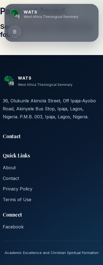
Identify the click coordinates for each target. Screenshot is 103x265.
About (9, 167)
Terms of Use (17, 199)
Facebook (13, 227)
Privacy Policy (17, 189)
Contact (11, 178)
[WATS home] (43, 14)
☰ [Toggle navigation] (14, 31)
